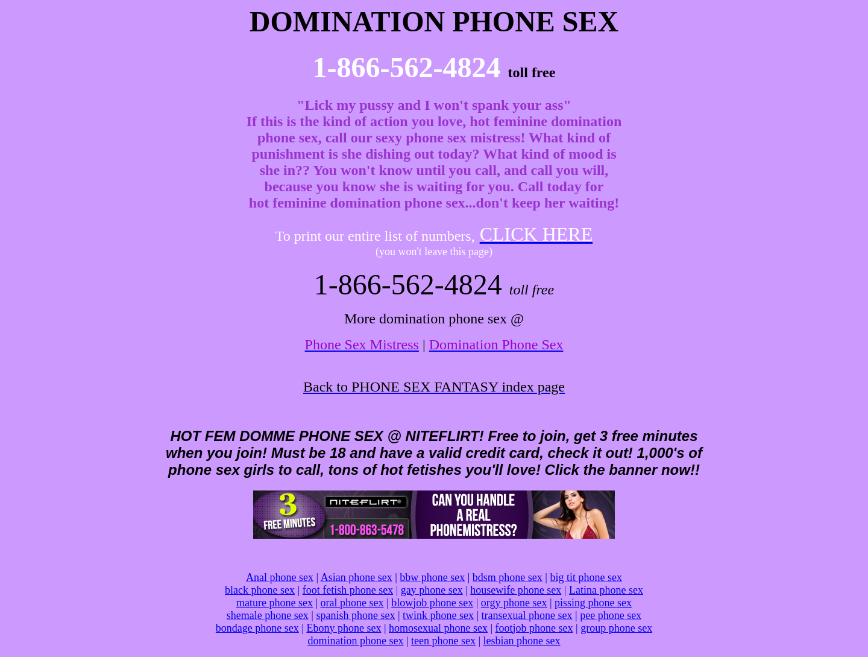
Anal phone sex (279, 577)
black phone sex (260, 590)
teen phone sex (443, 641)
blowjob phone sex (432, 603)
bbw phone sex (432, 577)
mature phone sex (274, 603)
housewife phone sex (515, 590)
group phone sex (616, 628)
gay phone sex (432, 590)
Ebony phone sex (343, 628)
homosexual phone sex (438, 628)
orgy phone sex (514, 603)
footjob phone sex (534, 628)
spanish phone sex (355, 615)
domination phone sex (355, 641)
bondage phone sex (257, 628)
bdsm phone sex (507, 577)
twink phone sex (438, 615)
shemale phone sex (268, 615)
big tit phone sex (586, 577)
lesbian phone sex (522, 641)
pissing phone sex (593, 603)
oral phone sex (352, 603)
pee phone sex (610, 615)
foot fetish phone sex (348, 590)
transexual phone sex (527, 615)
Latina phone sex (606, 590)
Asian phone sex (356, 577)
